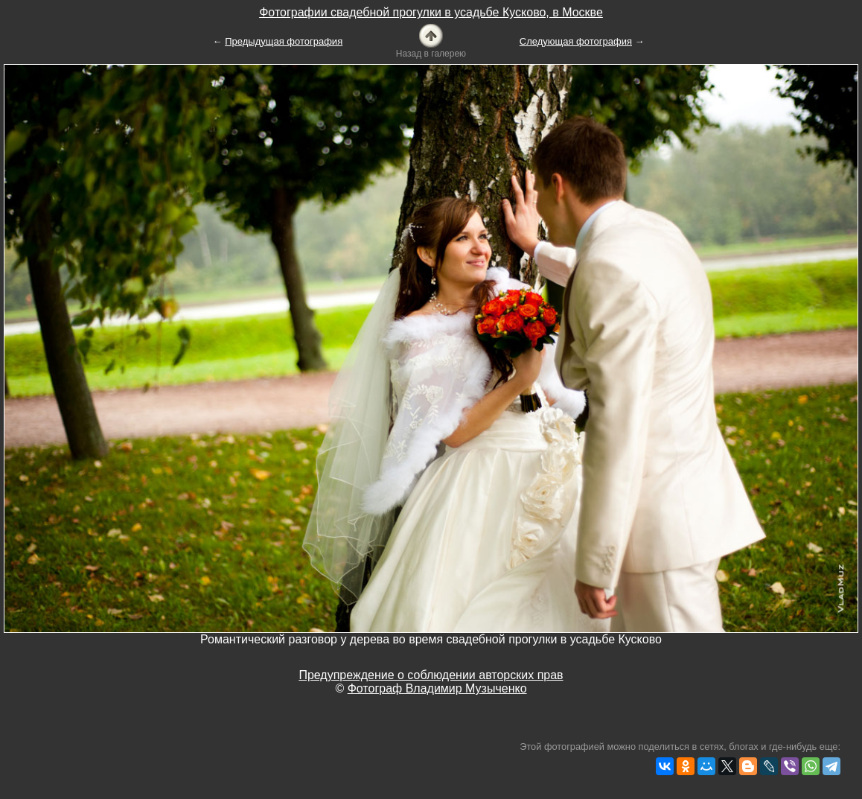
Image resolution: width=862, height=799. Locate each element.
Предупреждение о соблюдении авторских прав (430, 675)
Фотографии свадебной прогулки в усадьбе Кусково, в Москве (431, 12)
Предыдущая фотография (283, 41)
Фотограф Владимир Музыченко (437, 688)
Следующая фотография (576, 41)
